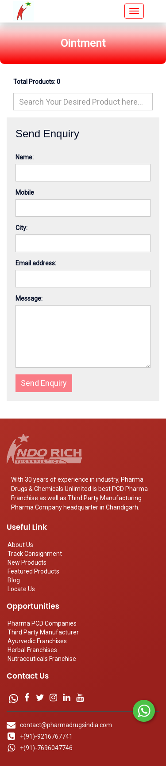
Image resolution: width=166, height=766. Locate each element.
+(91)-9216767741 (46, 736)
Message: (28, 298)
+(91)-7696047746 (46, 747)
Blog (14, 580)
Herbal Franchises (32, 649)
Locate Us (21, 588)
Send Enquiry (44, 383)
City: (21, 227)
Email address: (35, 263)
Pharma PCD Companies (42, 623)
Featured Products (33, 571)
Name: (24, 157)
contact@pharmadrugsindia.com (66, 724)
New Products (27, 562)
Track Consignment (35, 553)
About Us (20, 544)
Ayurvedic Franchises (37, 641)
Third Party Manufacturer (43, 632)
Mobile (24, 192)
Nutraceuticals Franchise (42, 658)
